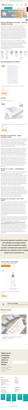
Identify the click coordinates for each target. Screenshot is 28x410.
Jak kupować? (17, 381)
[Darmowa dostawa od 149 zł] (3, 397)
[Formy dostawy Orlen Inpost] (14, 397)
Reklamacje (17, 383)
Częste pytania (17, 379)
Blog (15, 391)
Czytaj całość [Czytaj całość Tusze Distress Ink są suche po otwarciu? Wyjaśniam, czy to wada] (4, 340)
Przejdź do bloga (4, 312)
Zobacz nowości (5, 265)
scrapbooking (6, 33)
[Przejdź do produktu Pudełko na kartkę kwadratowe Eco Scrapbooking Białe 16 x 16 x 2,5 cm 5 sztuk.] (14, 113)
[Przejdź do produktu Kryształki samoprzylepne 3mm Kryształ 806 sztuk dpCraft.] (12, 74)
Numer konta (17, 382)
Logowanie (2, 389)
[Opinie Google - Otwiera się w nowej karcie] (14, 403)
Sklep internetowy (13, 406)
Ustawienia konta (3, 391)
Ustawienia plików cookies (5, 392)
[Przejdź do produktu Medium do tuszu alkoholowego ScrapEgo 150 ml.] (12, 280)
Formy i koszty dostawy (4, 380)
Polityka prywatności (18, 389)
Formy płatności (3, 383)
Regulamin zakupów (4, 379)
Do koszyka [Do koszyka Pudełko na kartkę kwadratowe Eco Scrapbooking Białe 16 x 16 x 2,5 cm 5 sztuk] (4, 130)
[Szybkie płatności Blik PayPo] (8, 397)
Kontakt (16, 380)
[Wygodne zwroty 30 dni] (20, 397)
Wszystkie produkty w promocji (7, 100)
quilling (21, 33)
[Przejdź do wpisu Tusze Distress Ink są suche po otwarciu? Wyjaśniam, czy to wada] (14, 324)
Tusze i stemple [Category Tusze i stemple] (5, 335)
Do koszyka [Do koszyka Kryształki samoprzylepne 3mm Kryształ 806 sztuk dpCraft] (4, 93)
